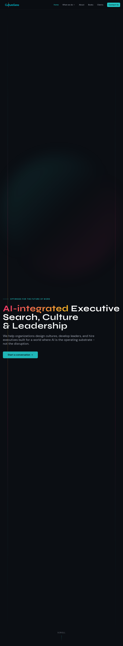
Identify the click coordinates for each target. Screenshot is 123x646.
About (81, 5)
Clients (100, 5)
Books (90, 5)
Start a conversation (20, 356)
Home (56, 5)
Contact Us (114, 5)
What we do (68, 5)
